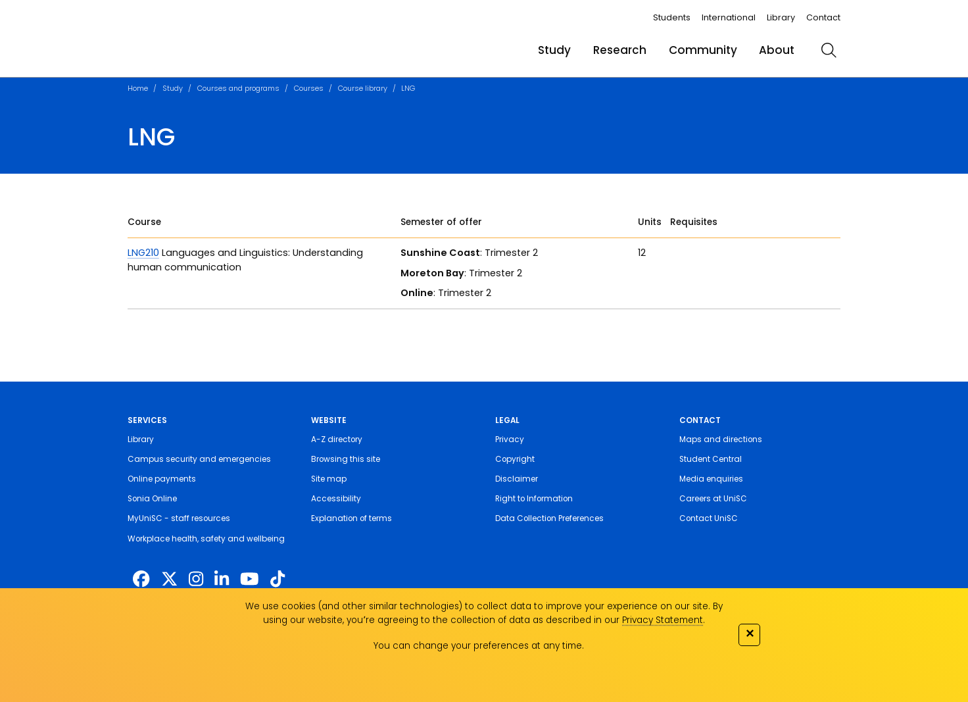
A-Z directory (336, 439)
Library (781, 17)
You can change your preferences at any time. (479, 645)
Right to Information (534, 498)
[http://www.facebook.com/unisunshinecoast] (141, 579)
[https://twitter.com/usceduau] (169, 579)
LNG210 (143, 252)
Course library (362, 88)
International (729, 17)
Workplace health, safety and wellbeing (206, 539)
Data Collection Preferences (549, 518)
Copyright (515, 459)
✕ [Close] (749, 633)
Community (703, 50)
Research (619, 50)
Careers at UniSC (713, 498)
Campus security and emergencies (199, 459)
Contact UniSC (708, 518)
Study (554, 50)
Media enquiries (711, 479)
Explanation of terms (351, 518)
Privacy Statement (662, 620)
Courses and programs (238, 88)
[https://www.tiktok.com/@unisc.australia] (277, 579)
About (776, 50)
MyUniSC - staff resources (179, 518)
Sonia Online (152, 498)
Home (138, 88)
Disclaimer (516, 479)
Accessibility (336, 498)
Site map (329, 479)
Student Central (710, 459)
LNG (408, 88)
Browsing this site (345, 459)
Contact (823, 17)
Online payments (162, 479)
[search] (828, 50)
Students (671, 17)
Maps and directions (720, 439)
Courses (309, 88)
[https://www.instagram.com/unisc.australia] (196, 579)
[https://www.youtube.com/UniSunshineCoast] (249, 579)
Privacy (509, 439)
